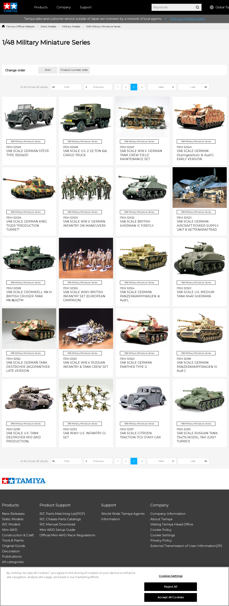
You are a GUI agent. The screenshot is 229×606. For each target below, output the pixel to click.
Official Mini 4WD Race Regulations (67, 535)
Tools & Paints (13, 540)
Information (110, 519)
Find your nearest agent (187, 19)
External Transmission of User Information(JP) (186, 546)
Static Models (48, 26)
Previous (98, 87)
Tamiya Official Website (20, 26)
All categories (13, 562)
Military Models (71, 26)
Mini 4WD (9, 530)
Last (192, 87)
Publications (11, 556)
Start (48, 69)
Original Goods (13, 546)
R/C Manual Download (57, 524)
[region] (114, 586)
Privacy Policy (161, 540)
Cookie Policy (161, 530)
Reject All (170, 586)
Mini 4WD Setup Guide (57, 530)
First (67, 87)
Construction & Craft (18, 535)
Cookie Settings (162, 535)
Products (40, 7)
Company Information (167, 514)
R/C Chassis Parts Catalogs (60, 519)
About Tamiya (161, 519)
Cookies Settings (170, 576)
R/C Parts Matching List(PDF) (62, 514)
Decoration (11, 551)
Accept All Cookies (171, 597)
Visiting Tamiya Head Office (171, 524)
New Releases (13, 514)
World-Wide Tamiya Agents (122, 514)
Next (161, 87)
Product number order (74, 69)
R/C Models (11, 524)
